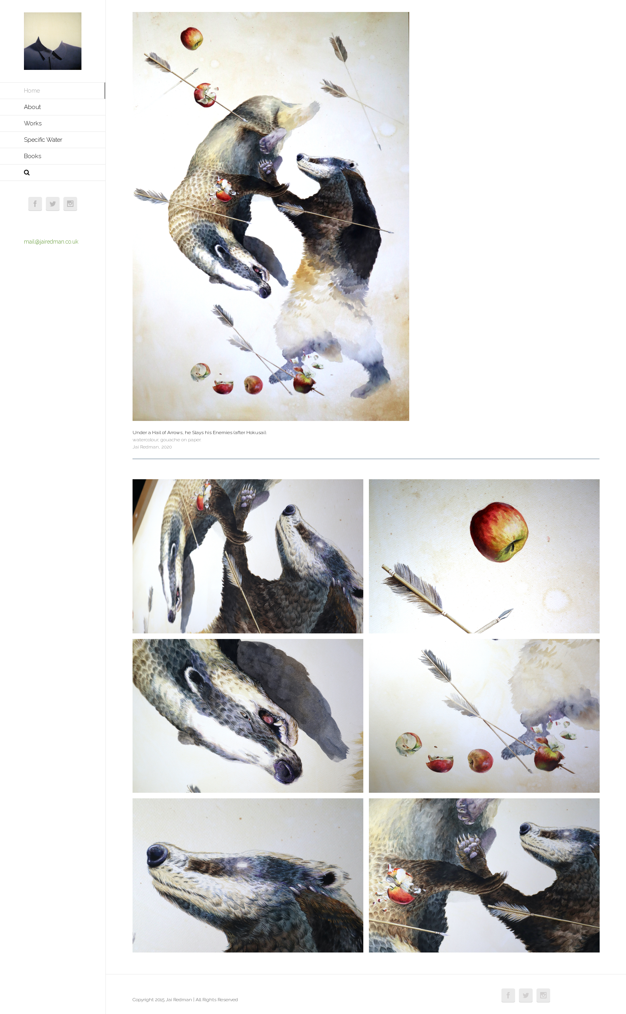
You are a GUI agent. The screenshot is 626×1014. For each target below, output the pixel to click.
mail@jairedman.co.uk (51, 241)
